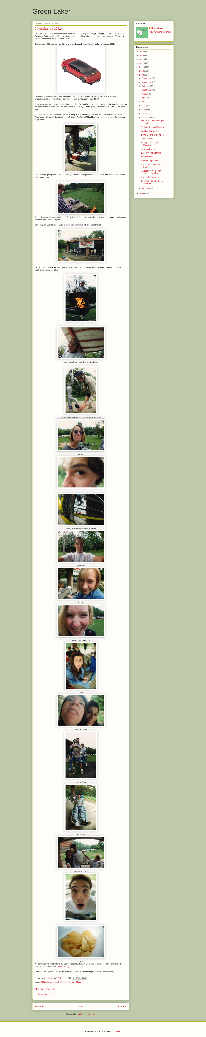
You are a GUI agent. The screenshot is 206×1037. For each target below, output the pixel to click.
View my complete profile (160, 32)
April (144, 109)
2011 (141, 67)
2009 (141, 75)
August (145, 94)
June (144, 102)
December (146, 78)
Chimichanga (51, 982)
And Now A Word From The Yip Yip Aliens (151, 172)
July (144, 98)
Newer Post (40, 1006)
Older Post (121, 1006)
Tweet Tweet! (147, 139)
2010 (141, 71)
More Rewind (147, 157)
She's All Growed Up (150, 177)
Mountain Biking (74, 982)
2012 (141, 63)
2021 (141, 59)
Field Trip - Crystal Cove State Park (152, 182)
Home (81, 1006)
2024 (141, 51)
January (145, 188)
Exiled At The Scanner (151, 153)
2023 (141, 55)
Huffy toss (62, 982)
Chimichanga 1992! (150, 160)
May (144, 105)
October (145, 86)
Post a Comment (45, 994)
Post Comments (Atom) (86, 1014)
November (146, 82)
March (145, 113)
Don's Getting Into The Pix (153, 135)
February (146, 117)
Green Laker (51, 11)
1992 (43, 982)
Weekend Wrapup (149, 131)
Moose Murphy (63, 967)
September (147, 90)
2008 (141, 193)
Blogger (117, 1031)
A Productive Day (149, 149)
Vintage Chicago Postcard (152, 127)
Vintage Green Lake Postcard (150, 143)
